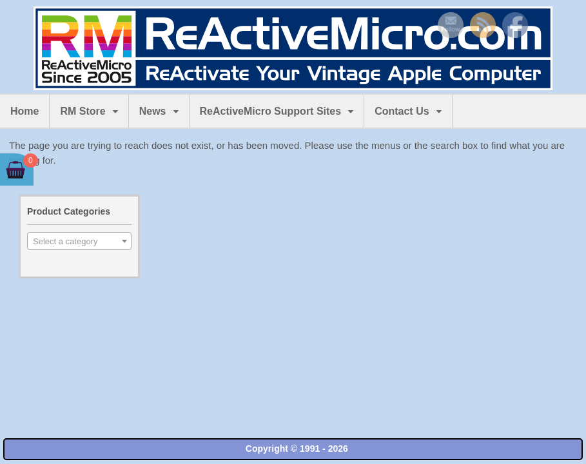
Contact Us (402, 111)
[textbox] (79, 242)
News (152, 111)
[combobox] (79, 241)
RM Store (82, 111)
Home (24, 111)
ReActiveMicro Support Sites (271, 111)
